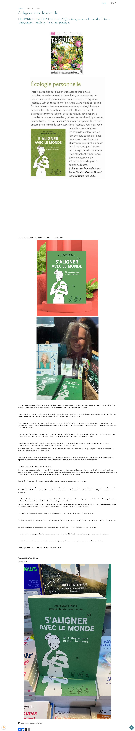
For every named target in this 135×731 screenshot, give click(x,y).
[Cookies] (4, 727)
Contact (112, 3)
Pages (104, 3)
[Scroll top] (131, 727)
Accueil (20, 8)
